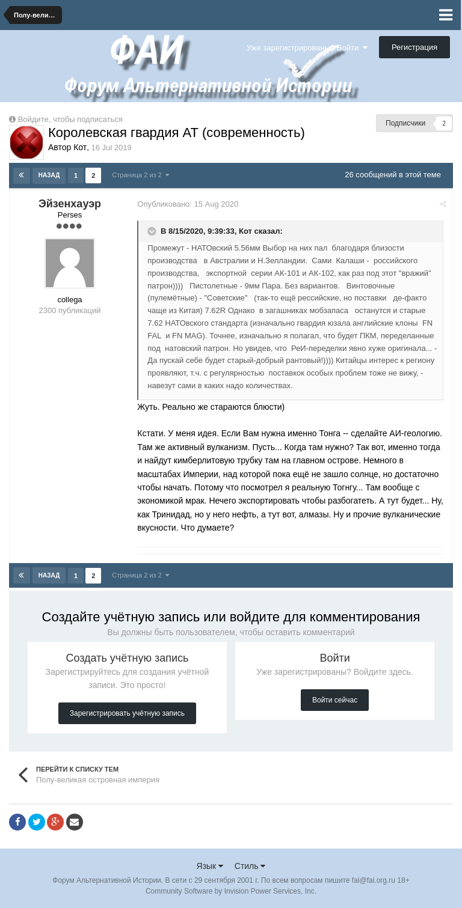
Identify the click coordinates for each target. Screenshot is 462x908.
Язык (210, 865)
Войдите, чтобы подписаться (70, 119)
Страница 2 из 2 (140, 174)
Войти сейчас (334, 699)
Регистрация (414, 47)
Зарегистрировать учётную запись (127, 712)
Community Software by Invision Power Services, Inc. (231, 890)
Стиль (250, 865)
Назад (49, 175)
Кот (247, 230)
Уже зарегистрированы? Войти (307, 47)
